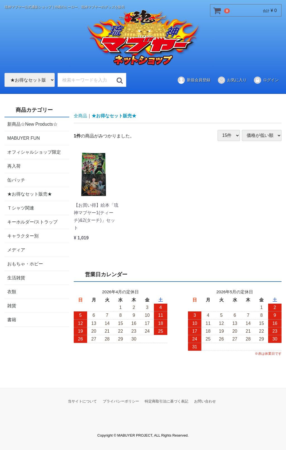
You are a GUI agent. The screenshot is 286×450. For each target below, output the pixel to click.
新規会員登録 (193, 80)
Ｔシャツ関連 (20, 207)
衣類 (11, 291)
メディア (16, 249)
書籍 (11, 319)
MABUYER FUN (23, 137)
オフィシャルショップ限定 (34, 151)
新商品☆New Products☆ (32, 124)
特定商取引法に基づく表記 (166, 401)
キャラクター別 (23, 235)
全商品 (80, 115)
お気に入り (232, 80)
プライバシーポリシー (121, 401)
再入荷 (14, 165)
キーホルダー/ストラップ (32, 221)
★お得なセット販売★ (29, 193)
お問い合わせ (205, 401)
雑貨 (11, 305)
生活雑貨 (16, 277)
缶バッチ (16, 179)
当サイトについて (82, 401)
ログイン (266, 80)
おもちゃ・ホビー (25, 263)
